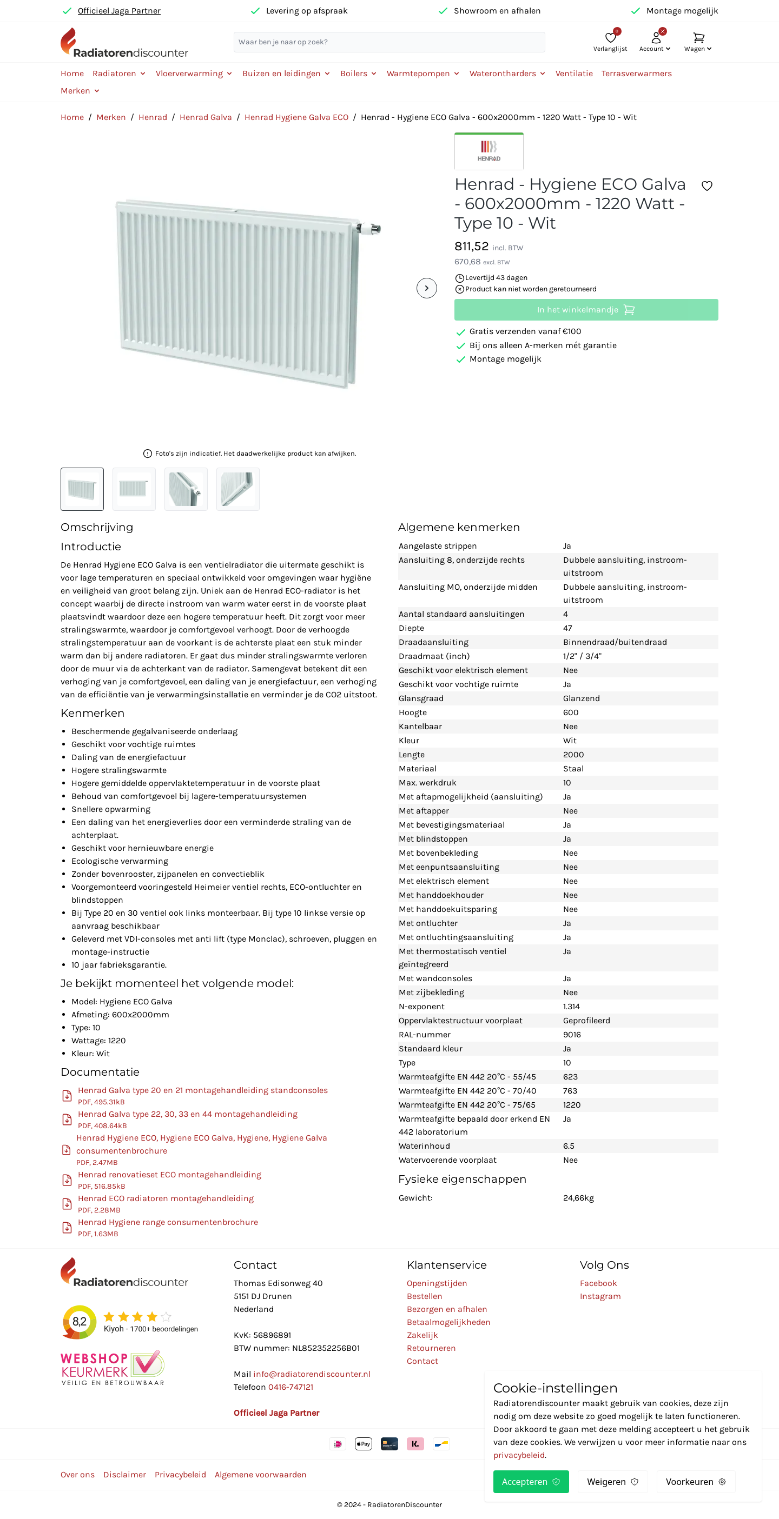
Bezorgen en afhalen (447, 1309)
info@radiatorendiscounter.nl (312, 1374)
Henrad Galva (206, 117)
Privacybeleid (180, 1474)
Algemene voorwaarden (261, 1474)
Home (72, 73)
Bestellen (425, 1296)
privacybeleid (519, 1455)
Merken (111, 117)
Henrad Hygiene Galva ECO (296, 117)
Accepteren (531, 1482)
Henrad (152, 117)
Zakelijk (422, 1335)
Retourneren (431, 1348)
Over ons (78, 1474)
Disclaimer (124, 1474)
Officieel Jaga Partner (119, 10)
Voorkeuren (696, 1482)
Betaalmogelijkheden (449, 1322)
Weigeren (613, 1482)
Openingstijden (437, 1283)
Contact (422, 1361)
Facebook (598, 1283)
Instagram (600, 1296)
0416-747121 (290, 1387)
